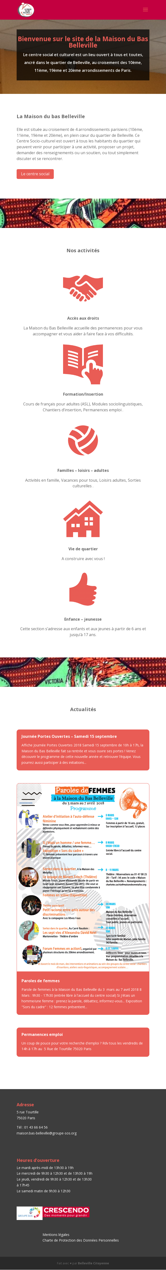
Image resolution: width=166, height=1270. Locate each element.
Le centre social (35, 173)
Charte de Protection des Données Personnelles (81, 1240)
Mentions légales (56, 1234)
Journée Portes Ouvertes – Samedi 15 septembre (69, 736)
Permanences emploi (42, 1034)
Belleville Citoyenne (93, 1263)
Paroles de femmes (41, 980)
